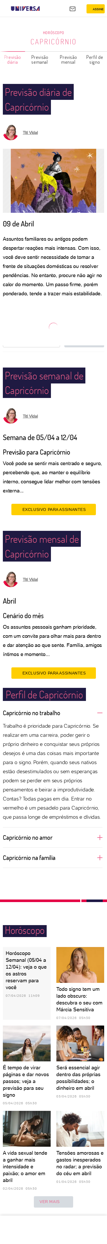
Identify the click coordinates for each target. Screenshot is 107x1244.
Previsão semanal (39, 59)
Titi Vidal (30, 132)
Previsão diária (12, 59)
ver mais (53, 1201)
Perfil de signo (94, 59)
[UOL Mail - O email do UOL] (72, 8)
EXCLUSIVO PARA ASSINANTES (54, 509)
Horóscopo (53, 32)
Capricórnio (53, 41)
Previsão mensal (68, 59)
